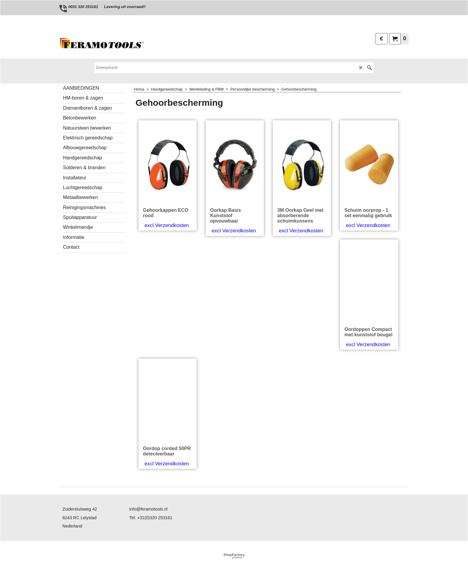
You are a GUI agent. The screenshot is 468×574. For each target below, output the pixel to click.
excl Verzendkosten (166, 225)
